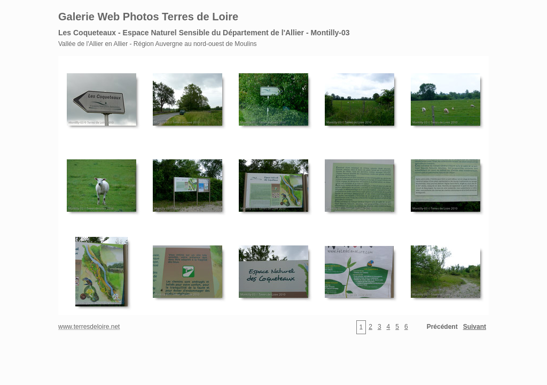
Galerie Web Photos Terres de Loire (148, 16)
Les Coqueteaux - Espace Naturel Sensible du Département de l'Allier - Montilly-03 (204, 32)
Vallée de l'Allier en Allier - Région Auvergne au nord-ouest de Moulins (157, 44)
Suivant (474, 326)
